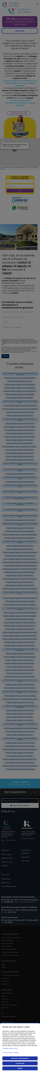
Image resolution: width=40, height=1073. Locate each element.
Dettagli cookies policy (10, 1048)
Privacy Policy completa (11, 1052)
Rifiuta (20, 1068)
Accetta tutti (20, 1063)
